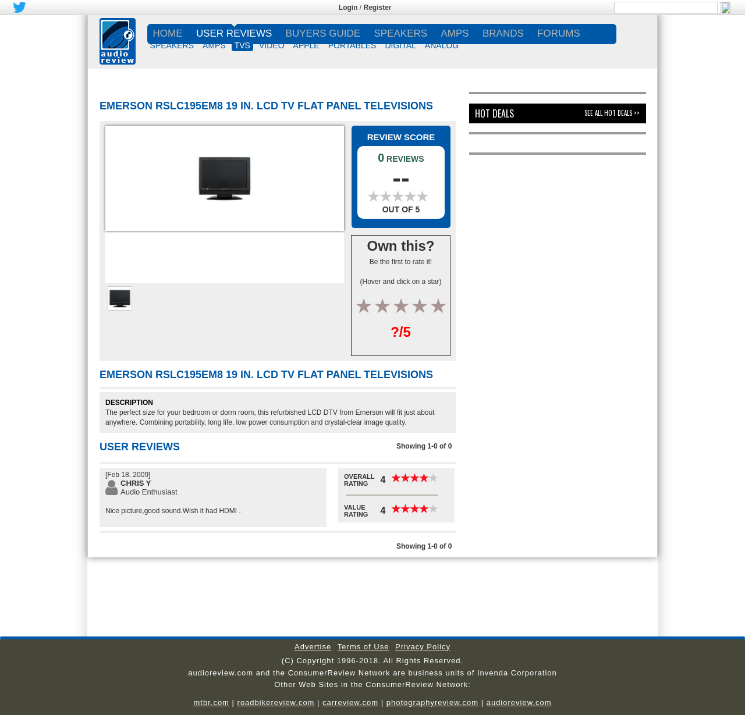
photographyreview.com (432, 702)
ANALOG (442, 45)
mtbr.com (211, 702)
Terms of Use (363, 646)
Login (348, 7)
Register (378, 7)
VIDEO (272, 45)
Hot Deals (494, 113)
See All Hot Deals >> (612, 113)
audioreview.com (519, 702)
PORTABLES (352, 45)
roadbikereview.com (276, 702)
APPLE (306, 45)
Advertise (313, 646)
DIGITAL (400, 45)
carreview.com (350, 702)
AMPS (214, 45)
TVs (242, 45)
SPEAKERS (172, 45)
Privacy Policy (422, 646)
